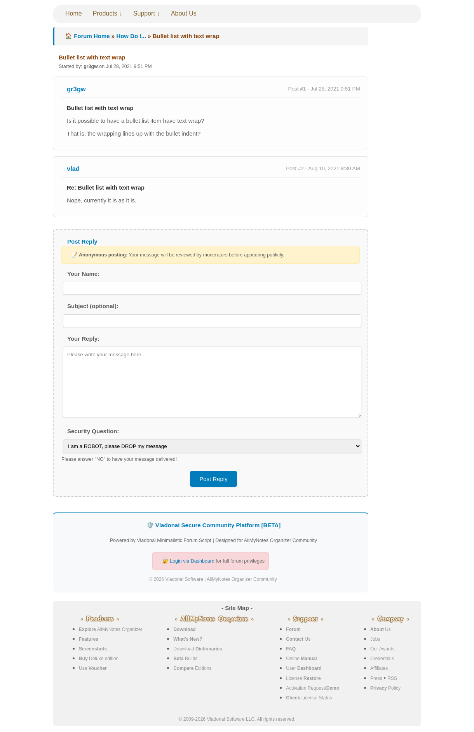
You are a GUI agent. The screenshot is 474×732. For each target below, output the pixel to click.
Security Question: (93, 431)
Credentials (382, 658)
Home (73, 13)
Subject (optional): (92, 306)
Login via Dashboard (192, 561)
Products (105, 13)
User (303, 668)
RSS (392, 678)
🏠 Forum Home (87, 36)
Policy (385, 688)
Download (197, 649)
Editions (192, 668)
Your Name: (83, 273)
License (303, 678)
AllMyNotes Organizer (110, 629)
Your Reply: (83, 338)
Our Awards (382, 649)
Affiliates (379, 668)
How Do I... (131, 36)
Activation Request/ (312, 688)
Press (376, 678)
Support (144, 13)
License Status (309, 698)
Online (301, 658)
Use (93, 668)
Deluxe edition (98, 658)
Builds (185, 658)
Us (298, 639)
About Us (184, 13)
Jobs (375, 639)
